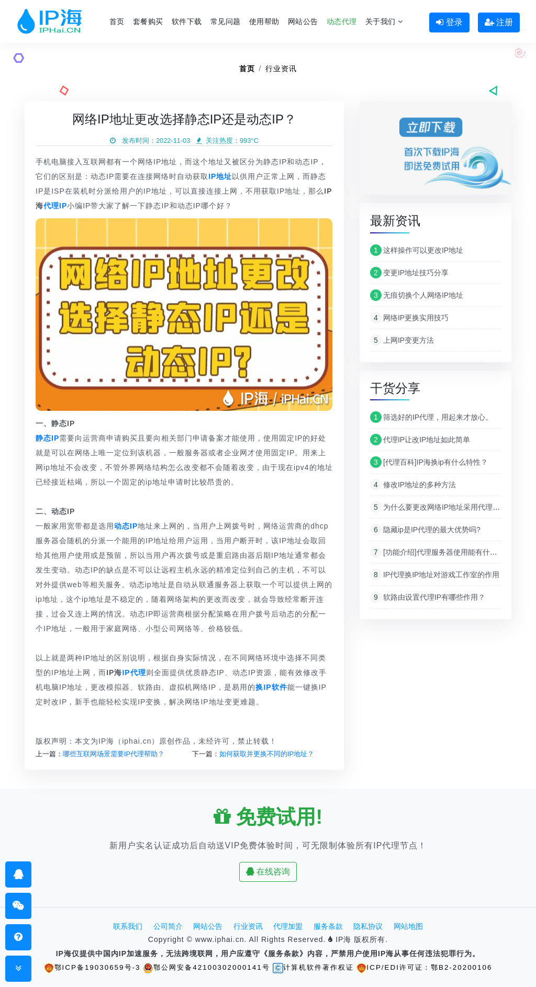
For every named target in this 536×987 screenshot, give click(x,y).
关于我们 (384, 21)
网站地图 (408, 926)
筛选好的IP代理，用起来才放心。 (431, 417)
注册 (499, 22)
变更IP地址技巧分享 (409, 272)
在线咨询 (268, 871)
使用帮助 (264, 21)
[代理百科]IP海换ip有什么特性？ (429, 462)
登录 (449, 22)
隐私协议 (368, 926)
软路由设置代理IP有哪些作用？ (427, 597)
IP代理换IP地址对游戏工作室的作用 (434, 574)
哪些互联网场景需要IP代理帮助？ (113, 754)
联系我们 (127, 926)
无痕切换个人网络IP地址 (416, 295)
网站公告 (303, 21)
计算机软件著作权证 (315, 967)
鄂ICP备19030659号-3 (84, 967)
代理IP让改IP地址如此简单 (420, 439)
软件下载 (187, 21)
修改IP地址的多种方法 (413, 484)
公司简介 (168, 926)
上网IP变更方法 (402, 340)
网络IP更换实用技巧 (409, 317)
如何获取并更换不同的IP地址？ (266, 754)
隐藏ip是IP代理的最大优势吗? (425, 529)
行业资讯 (281, 68)
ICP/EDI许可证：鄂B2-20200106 (431, 967)
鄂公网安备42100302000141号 (203, 967)
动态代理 (342, 21)
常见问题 (225, 21)
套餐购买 (148, 21)
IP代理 (134, 672)
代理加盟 (288, 926)
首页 (117, 21)
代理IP (55, 205)
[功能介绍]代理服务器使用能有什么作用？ (444, 552)
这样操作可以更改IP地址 (416, 250)
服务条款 (328, 926)
